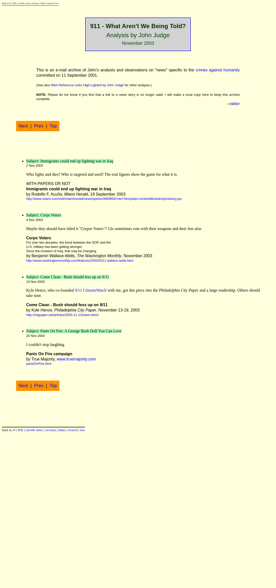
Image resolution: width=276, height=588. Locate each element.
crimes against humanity (218, 70)
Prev (39, 125)
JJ (10, 3)
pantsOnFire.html (38, 364)
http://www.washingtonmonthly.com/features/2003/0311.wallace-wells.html (79, 260)
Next (23, 125)
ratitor (234, 104)
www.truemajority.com (76, 359)
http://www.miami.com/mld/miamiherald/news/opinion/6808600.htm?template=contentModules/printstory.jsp (103, 199)
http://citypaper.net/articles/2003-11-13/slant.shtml (62, 315)
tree (57, 3)
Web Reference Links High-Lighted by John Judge (87, 85)
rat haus (35, 3)
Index (43, 3)
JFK (14, 3)
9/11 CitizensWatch (90, 290)
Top (53, 125)
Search (50, 3)
